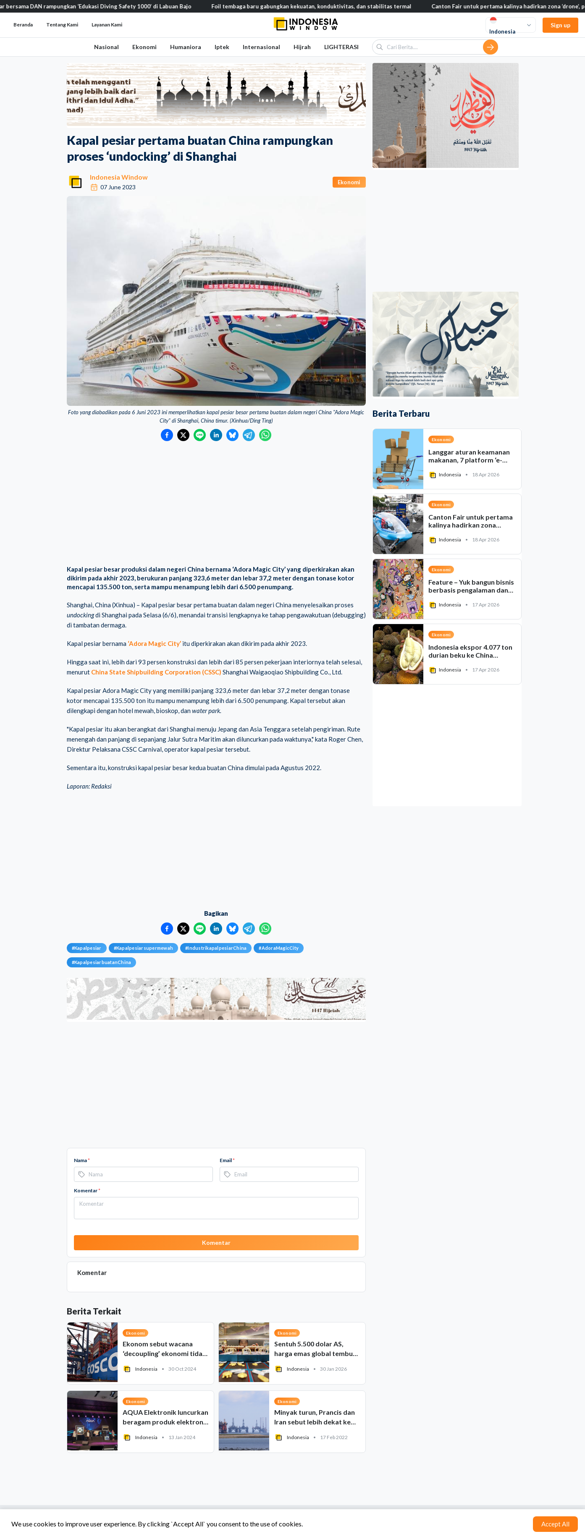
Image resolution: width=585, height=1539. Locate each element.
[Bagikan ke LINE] (200, 435)
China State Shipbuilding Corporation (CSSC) (156, 672)
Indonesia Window (119, 177)
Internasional (261, 46)
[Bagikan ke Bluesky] (232, 435)
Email (227, 1160)
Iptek (222, 46)
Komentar (87, 1190)
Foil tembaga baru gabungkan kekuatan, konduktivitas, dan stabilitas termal (321, 6)
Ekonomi (144, 46)
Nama (82, 1160)
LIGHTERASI (341, 46)
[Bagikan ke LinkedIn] (216, 435)
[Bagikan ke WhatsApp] (265, 435)
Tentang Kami (62, 24)
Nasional (106, 46)
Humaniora (185, 46)
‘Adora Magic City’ (154, 643)
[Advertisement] (216, 504)
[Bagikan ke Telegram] (249, 435)
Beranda (23, 24)
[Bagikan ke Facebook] (167, 435)
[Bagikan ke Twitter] (183, 435)
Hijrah (302, 46)
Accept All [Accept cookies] (555, 1524)
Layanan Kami (107, 24)
